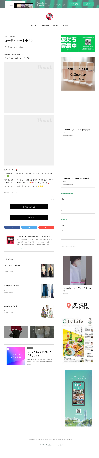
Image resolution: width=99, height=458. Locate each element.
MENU (65, 26)
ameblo (56, 26)
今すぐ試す (74, 4)
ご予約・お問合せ (29, 207)
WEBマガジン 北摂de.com (69, 235)
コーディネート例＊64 (12, 265)
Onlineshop (45, 26)
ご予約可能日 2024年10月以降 (71, 229)
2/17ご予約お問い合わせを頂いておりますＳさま (76, 209)
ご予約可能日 (29, 217)
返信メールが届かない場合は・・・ (72, 203)
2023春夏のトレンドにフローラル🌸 (15, 310)
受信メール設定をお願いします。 (71, 215)
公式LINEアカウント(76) (10, 192)
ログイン (88, 4)
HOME (33, 26)
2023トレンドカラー (11, 286)
